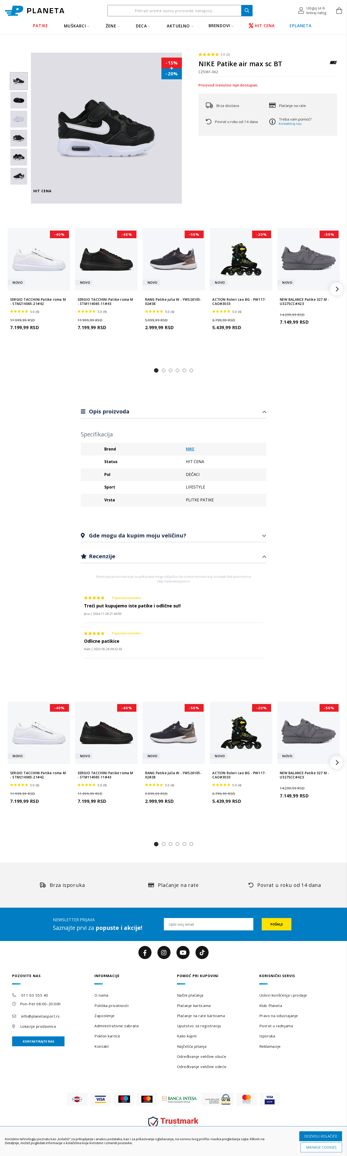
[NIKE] (333, 65)
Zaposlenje (104, 1015)
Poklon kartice (107, 1035)
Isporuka (267, 1035)
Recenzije (101, 556)
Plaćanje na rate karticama (201, 1015)
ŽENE (111, 26)
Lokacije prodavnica (38, 1026)
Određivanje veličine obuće (201, 1056)
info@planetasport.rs (40, 1016)
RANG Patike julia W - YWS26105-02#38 (173, 302)
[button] (312, 10)
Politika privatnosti (111, 1005)
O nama (101, 995)
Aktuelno (178, 26)
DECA (141, 26)
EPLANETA (301, 25)
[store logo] (34, 11)
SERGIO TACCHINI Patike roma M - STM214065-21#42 (38, 302)
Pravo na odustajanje (278, 1015)
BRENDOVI (219, 25)
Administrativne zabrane (116, 1025)
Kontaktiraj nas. (290, 123)
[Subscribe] (276, 924)
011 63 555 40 (34, 995)
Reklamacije (270, 1046)
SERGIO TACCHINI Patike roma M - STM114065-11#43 (105, 302)
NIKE (190, 449)
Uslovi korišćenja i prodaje (283, 995)
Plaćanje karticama (194, 1005)
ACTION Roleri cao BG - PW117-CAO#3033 (239, 302)
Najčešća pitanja (192, 1046)
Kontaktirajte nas (38, 1041)
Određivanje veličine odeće (202, 1066)
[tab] (173, 411)
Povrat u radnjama (276, 1025)
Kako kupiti (187, 1035)
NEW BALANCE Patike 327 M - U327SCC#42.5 (304, 302)
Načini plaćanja (190, 995)
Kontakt (101, 1046)
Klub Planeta (270, 1005)
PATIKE (40, 25)
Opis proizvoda (108, 411)
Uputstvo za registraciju (199, 1025)
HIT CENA (262, 25)
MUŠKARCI (75, 26)
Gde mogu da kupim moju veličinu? (136, 535)
